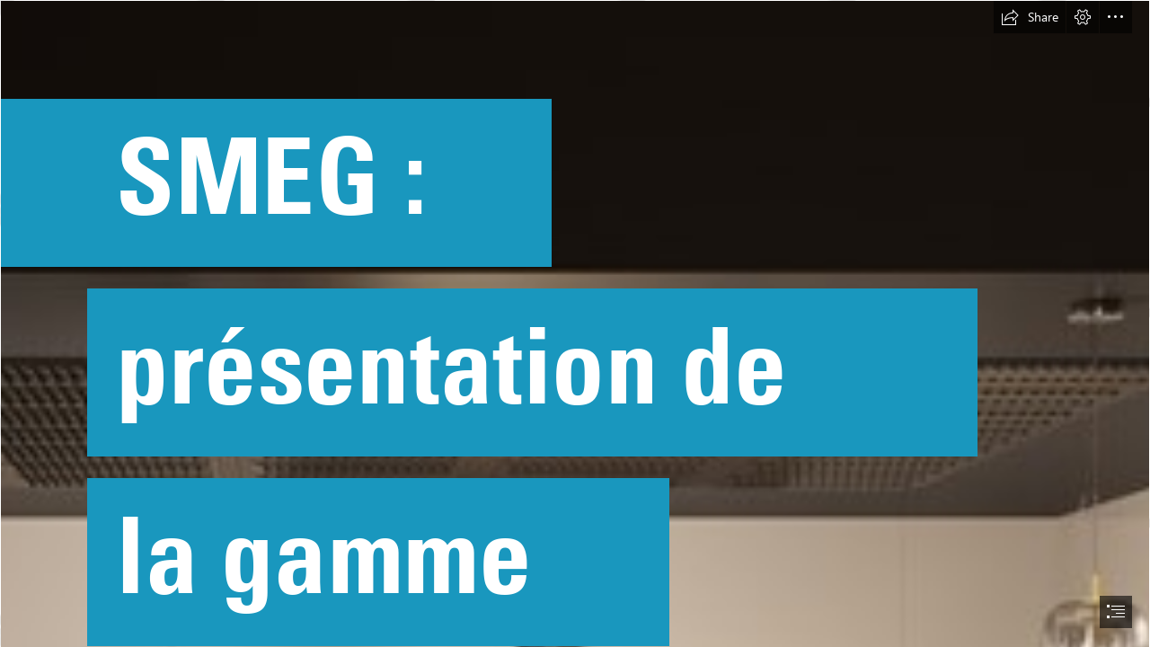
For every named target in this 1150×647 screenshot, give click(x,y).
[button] (1030, 17)
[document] (575, 323)
